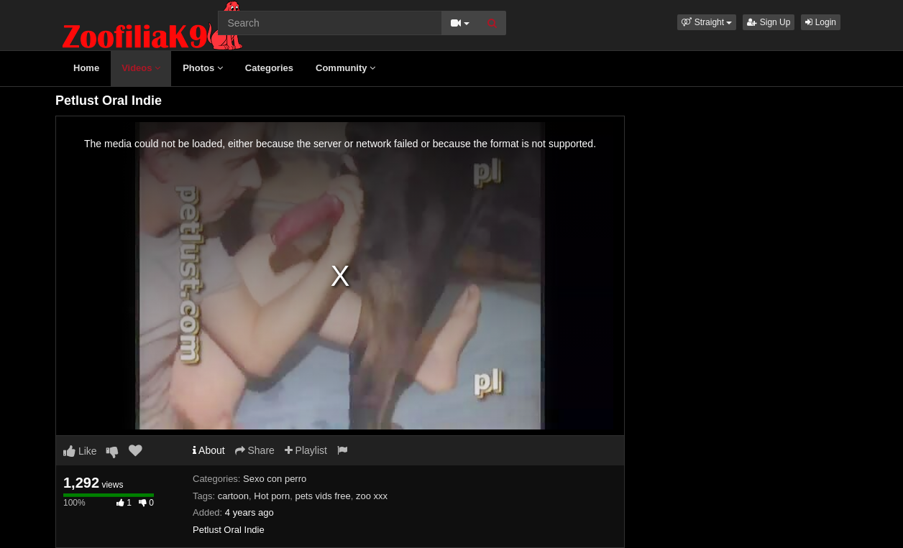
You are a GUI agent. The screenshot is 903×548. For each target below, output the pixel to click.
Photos (203, 67)
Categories (269, 67)
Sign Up (768, 22)
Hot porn (272, 496)
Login (820, 22)
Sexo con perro (274, 478)
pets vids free (322, 496)
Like (80, 451)
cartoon (233, 496)
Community (345, 67)
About (209, 450)
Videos (141, 67)
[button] (706, 22)
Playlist (306, 450)
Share (255, 450)
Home (86, 67)
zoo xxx (372, 496)
